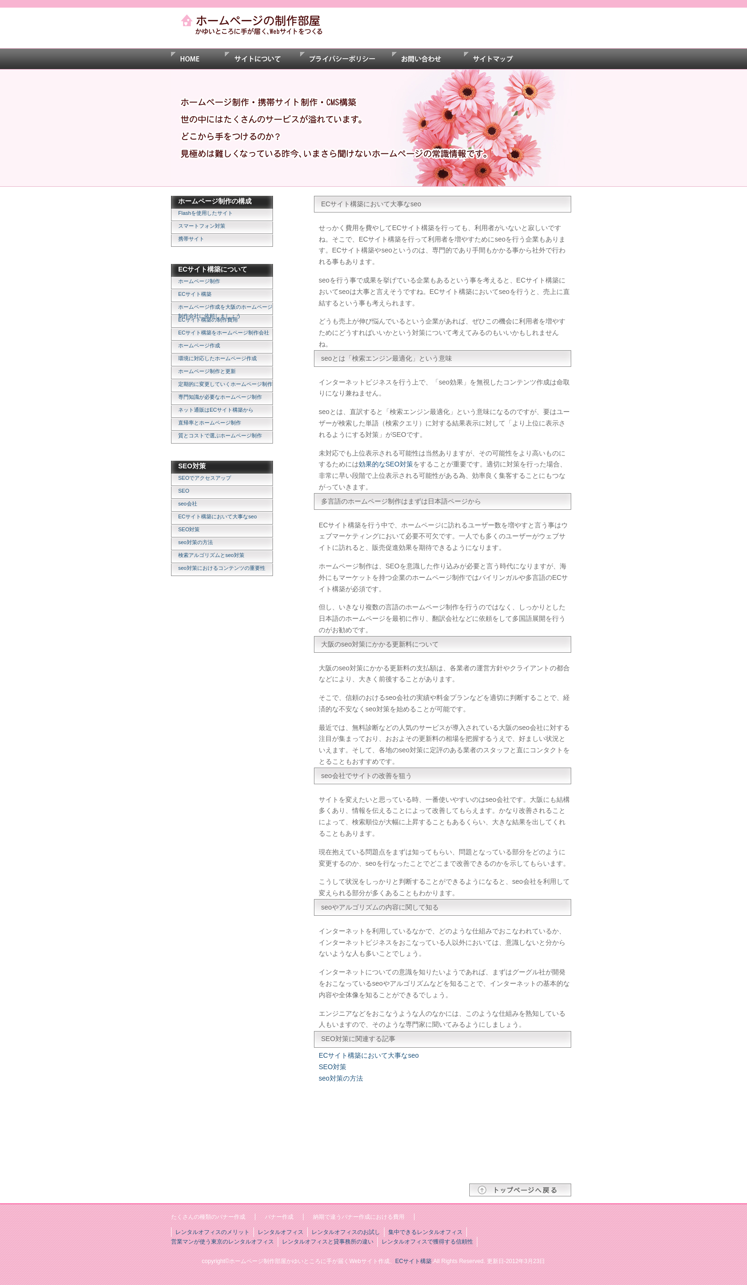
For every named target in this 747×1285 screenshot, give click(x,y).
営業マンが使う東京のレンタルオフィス (222, 1241)
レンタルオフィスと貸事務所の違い (328, 1241)
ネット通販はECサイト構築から (215, 410)
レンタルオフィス (280, 1232)
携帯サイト (191, 239)
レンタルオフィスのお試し (346, 1232)
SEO (183, 491)
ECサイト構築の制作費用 (208, 320)
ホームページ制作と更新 (207, 371)
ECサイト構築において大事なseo (217, 516)
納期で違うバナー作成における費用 (358, 1217)
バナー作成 (279, 1217)
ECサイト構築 (195, 294)
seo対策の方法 (195, 542)
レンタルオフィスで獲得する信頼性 (427, 1241)
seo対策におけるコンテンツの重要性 (221, 568)
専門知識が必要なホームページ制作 (220, 397)
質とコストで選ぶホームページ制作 (220, 435)
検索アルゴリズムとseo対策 (211, 555)
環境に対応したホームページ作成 (217, 358)
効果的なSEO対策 (386, 464)
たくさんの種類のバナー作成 (208, 1217)
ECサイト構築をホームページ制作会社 (223, 332)
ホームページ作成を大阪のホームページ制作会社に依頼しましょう (225, 309)
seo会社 (187, 503)
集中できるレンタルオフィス (425, 1232)
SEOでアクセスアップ (204, 478)
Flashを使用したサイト (205, 213)
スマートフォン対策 (201, 226)
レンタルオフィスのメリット (212, 1232)
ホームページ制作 (199, 281)
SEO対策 (189, 529)
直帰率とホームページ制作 (209, 422)
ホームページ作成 (199, 345)
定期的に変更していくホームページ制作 (225, 384)
